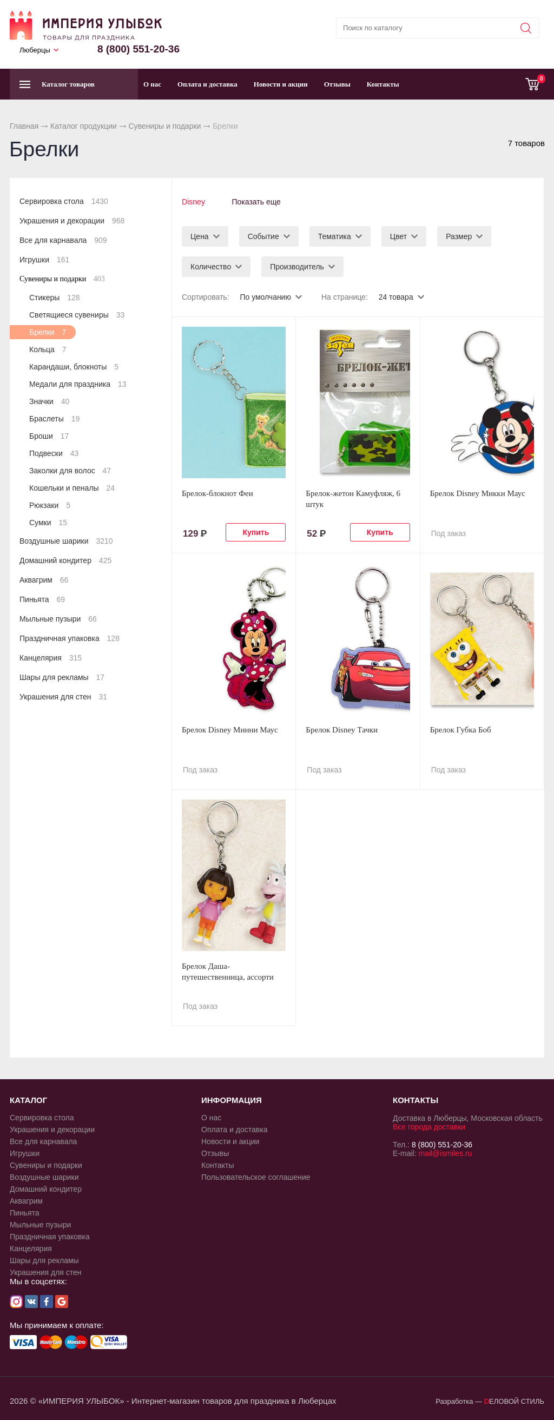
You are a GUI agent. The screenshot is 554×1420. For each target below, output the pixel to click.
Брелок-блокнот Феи (217, 492)
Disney (193, 201)
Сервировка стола (63, 201)
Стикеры (54, 297)
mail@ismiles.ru (445, 1152)
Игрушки (44, 259)
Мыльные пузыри (58, 619)
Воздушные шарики (66, 541)
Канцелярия (50, 657)
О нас (152, 84)
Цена (199, 236)
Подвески (53, 453)
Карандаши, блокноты (73, 366)
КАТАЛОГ (28, 1099)
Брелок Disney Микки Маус (477, 492)
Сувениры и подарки (164, 126)
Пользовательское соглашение (256, 1176)
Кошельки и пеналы (72, 488)
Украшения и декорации (71, 220)
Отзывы (337, 84)
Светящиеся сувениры (76, 315)
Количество (210, 266)
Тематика (334, 236)
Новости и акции (281, 84)
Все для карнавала (63, 240)
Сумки (48, 522)
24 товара (396, 296)
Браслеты (54, 418)
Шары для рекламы (61, 677)
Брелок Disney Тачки (342, 729)
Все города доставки (429, 1126)
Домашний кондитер (65, 560)
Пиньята (42, 599)
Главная (24, 126)
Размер (459, 236)
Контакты (383, 84)
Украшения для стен (63, 696)
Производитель (297, 266)
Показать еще (256, 201)
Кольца (48, 349)
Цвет (398, 236)
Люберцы (34, 50)
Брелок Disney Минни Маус (230, 729)
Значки (49, 401)
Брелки (47, 332)
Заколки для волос (70, 470)
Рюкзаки (49, 505)
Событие (263, 236)
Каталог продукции (83, 126)
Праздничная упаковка (69, 638)
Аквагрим (43, 580)
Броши (49, 436)
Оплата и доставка (207, 84)
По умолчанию (265, 296)
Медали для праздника (77, 384)
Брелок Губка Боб (460, 729)
